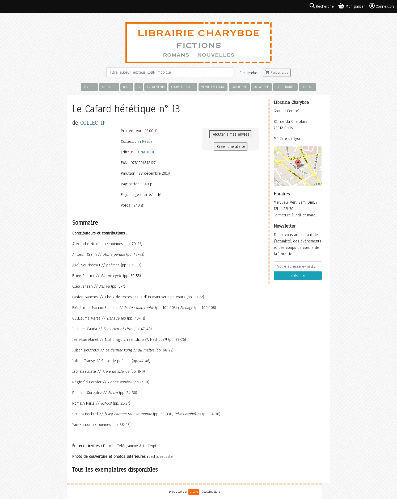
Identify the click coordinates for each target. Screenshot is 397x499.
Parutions (239, 87)
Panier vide (276, 72)
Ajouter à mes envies (230, 134)
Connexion (381, 6)
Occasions (261, 87)
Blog (126, 87)
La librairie (285, 87)
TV (138, 87)
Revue (147, 141)
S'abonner (297, 275)
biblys (193, 491)
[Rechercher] (170, 72)
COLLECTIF (92, 123)
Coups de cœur (183, 87)
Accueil (89, 87)
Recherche (248, 73)
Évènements (155, 87)
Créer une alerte (230, 146)
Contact (308, 87)
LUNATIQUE (146, 152)
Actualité (109, 87)
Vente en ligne (213, 87)
